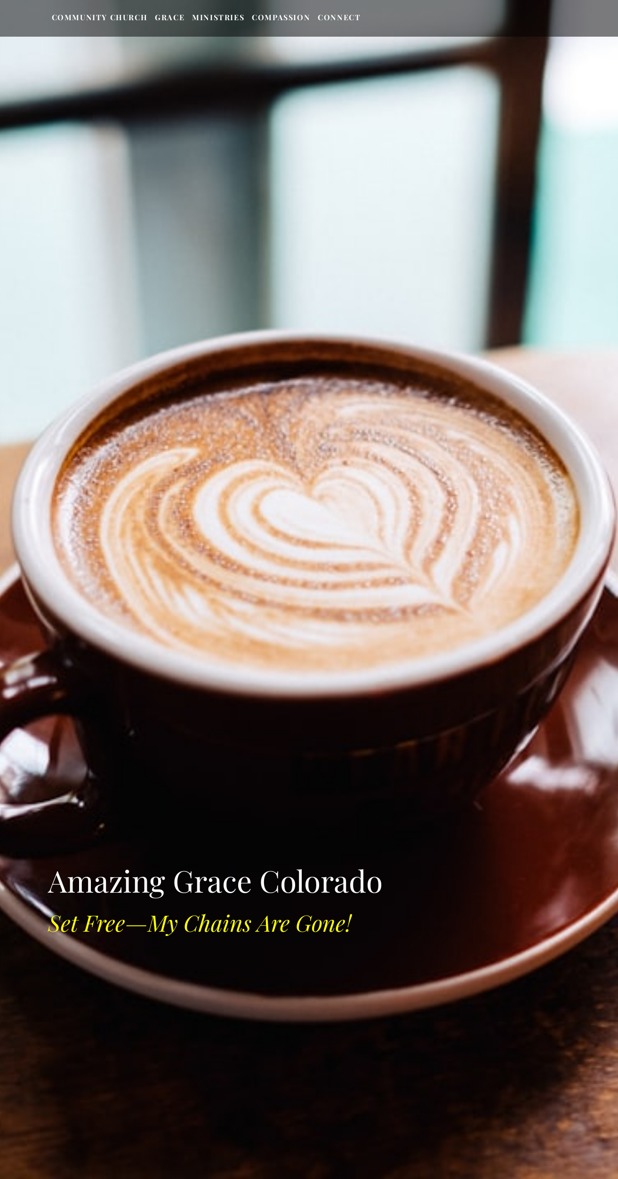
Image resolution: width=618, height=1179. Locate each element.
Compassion (281, 17)
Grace (170, 17)
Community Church (100, 17)
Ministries (218, 17)
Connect (339, 17)
